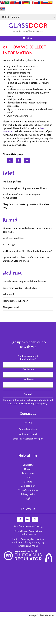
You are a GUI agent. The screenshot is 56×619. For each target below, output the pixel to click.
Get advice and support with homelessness (24, 281)
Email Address (28, 359)
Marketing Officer (12, 181)
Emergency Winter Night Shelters (20, 287)
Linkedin (27, 519)
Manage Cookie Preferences (41, 615)
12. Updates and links (13, 238)
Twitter (27, 160)
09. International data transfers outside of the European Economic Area (26, 259)
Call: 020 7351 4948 (28, 433)
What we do (9, 294)
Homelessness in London (15, 300)
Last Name (28, 379)
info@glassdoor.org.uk (31, 438)
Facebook (18, 160)
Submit (28, 394)
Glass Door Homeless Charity (28, 27)
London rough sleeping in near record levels (25, 188)
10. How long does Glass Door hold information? (27, 251)
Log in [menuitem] (28, 498)
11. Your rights (10, 244)
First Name (28, 369)
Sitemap (28, 481)
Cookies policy (28, 485)
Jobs (28, 477)
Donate (28, 469)
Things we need (11, 307)
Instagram (35, 519)
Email (10, 160)
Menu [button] (29, 38)
